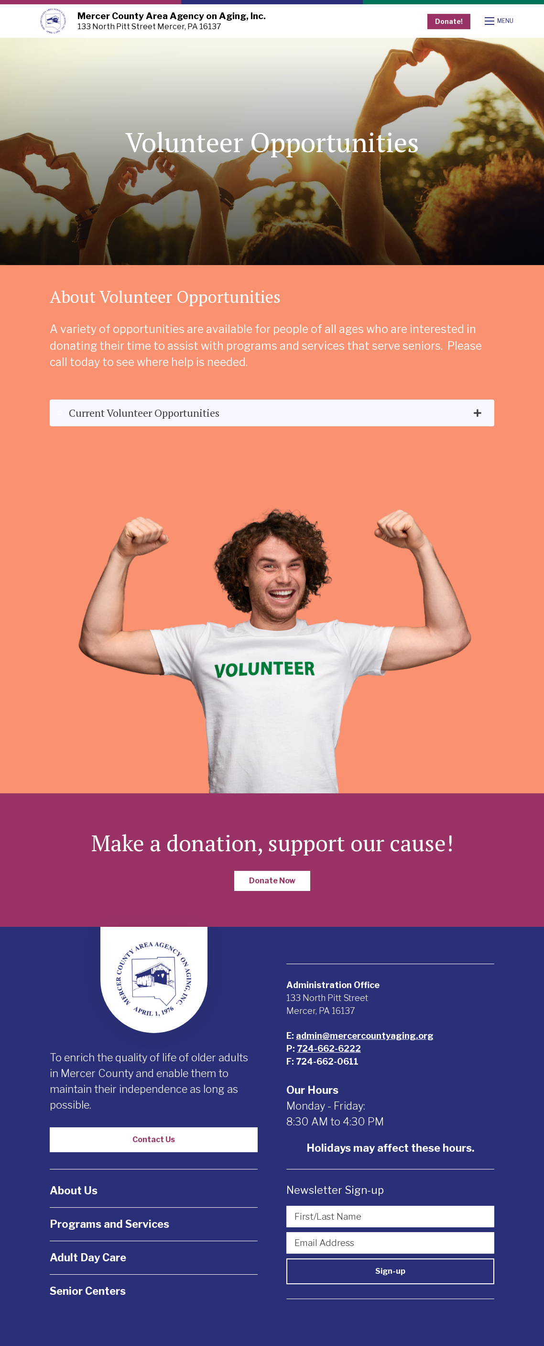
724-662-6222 (329, 1049)
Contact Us (153, 1139)
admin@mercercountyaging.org (365, 1036)
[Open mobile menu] (500, 21)
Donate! (449, 21)
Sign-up (390, 1271)
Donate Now (272, 880)
